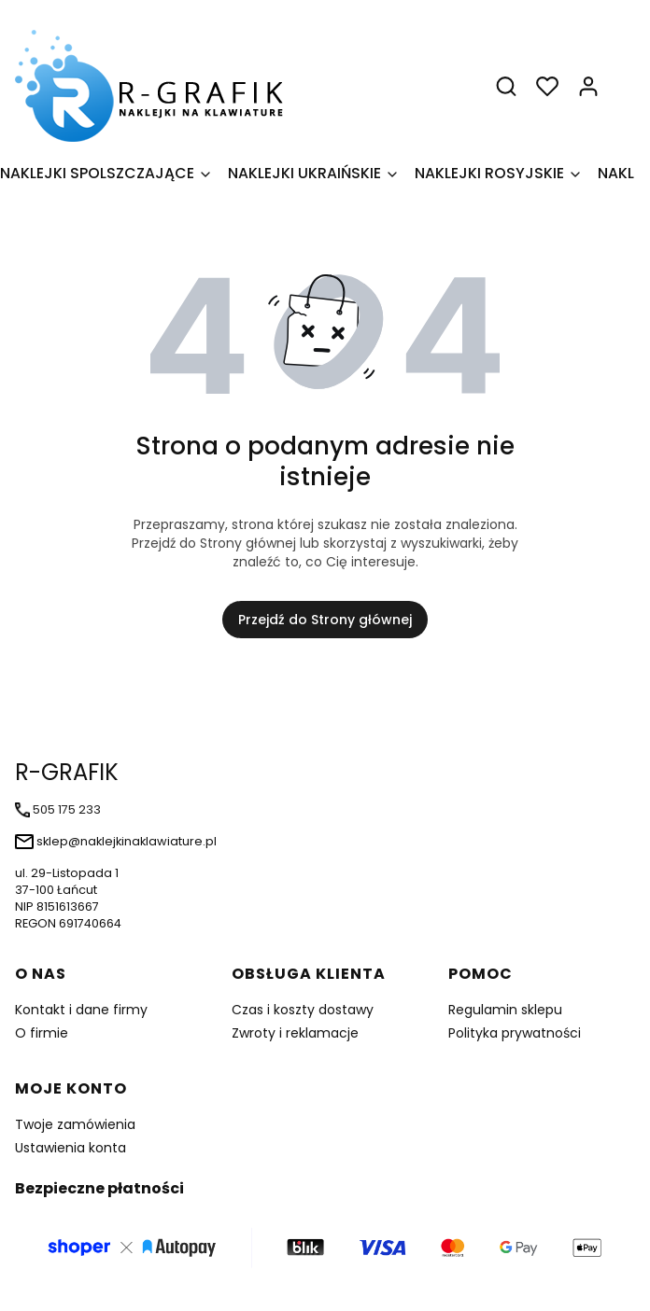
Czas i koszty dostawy (303, 1009)
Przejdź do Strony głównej (325, 619)
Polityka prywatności (514, 1033)
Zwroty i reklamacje (295, 1033)
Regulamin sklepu (505, 1009)
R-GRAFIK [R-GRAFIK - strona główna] (67, 772)
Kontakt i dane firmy (81, 1009)
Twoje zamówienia (75, 1124)
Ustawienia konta (70, 1147)
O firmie (41, 1033)
